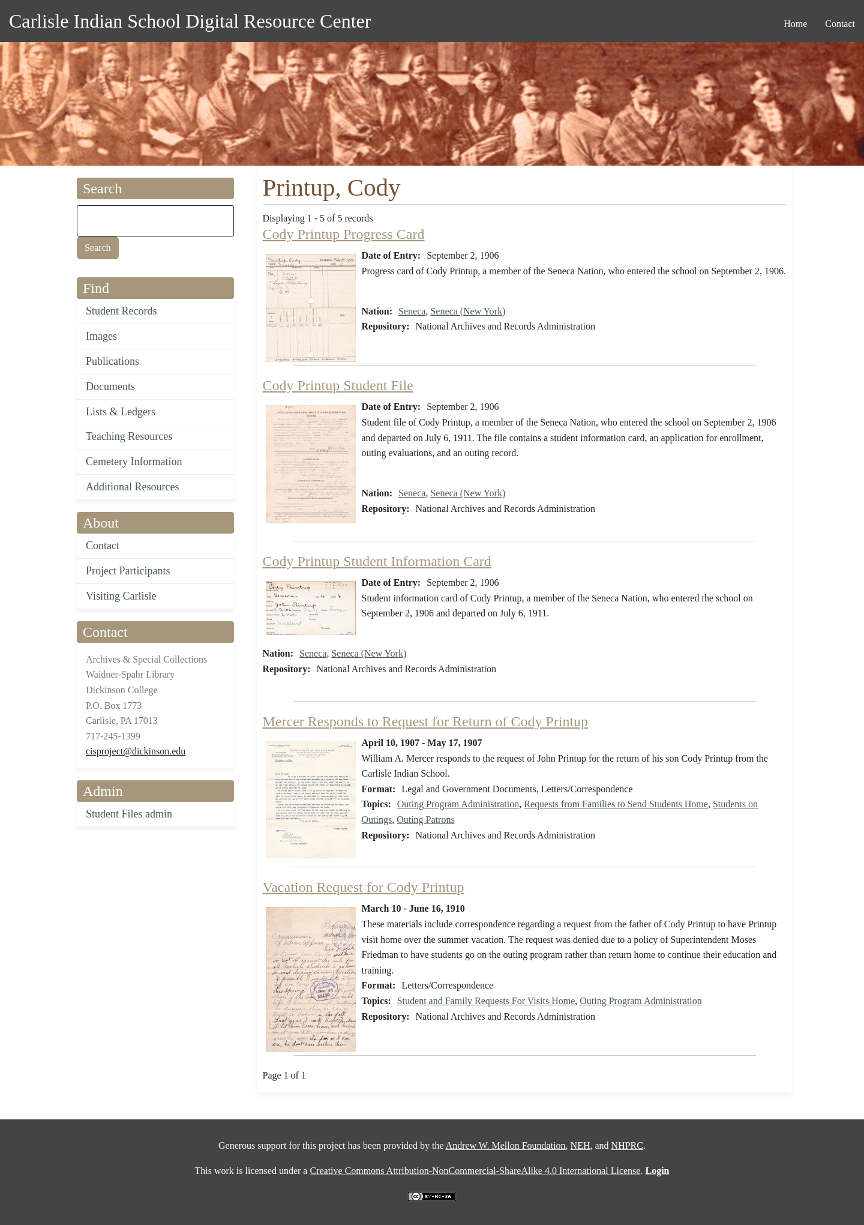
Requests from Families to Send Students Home (616, 804)
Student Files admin (129, 814)
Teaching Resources (129, 436)
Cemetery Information (134, 462)
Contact (102, 546)
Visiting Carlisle (121, 596)
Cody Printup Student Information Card (377, 561)
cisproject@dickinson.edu (135, 751)
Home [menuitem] (795, 24)
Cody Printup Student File (338, 385)
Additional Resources (132, 487)
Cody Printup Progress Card (344, 234)
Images (101, 336)
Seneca (411, 311)
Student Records (121, 311)
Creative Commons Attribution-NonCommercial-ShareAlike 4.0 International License (475, 1171)
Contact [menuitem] (840, 24)
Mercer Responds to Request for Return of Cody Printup (426, 721)
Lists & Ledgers (120, 412)
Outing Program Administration (458, 804)
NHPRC (627, 1145)
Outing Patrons (425, 819)
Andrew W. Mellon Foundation (506, 1145)
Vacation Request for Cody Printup (363, 887)
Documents (110, 387)
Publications (112, 361)
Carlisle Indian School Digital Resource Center (190, 21)
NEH (580, 1145)
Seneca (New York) (467, 311)
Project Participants (128, 571)
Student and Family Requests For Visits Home (486, 1001)
